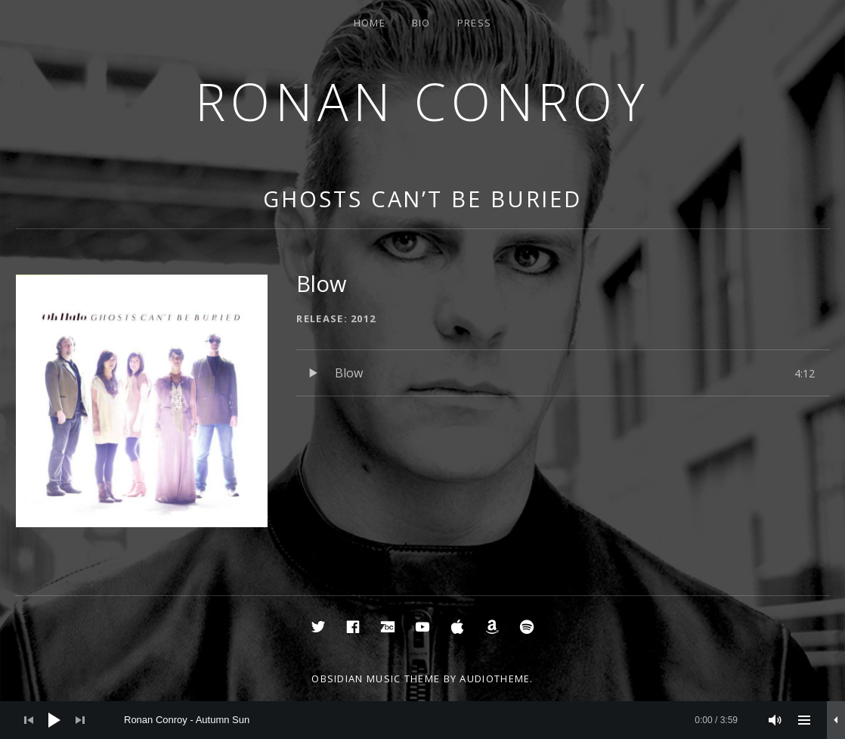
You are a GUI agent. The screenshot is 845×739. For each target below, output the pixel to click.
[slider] (431, 720)
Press (474, 22)
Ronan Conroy (422, 101)
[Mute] (775, 720)
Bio (421, 22)
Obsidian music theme (375, 678)
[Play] (54, 720)
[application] (422, 720)
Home (369, 22)
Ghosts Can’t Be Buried (422, 198)
